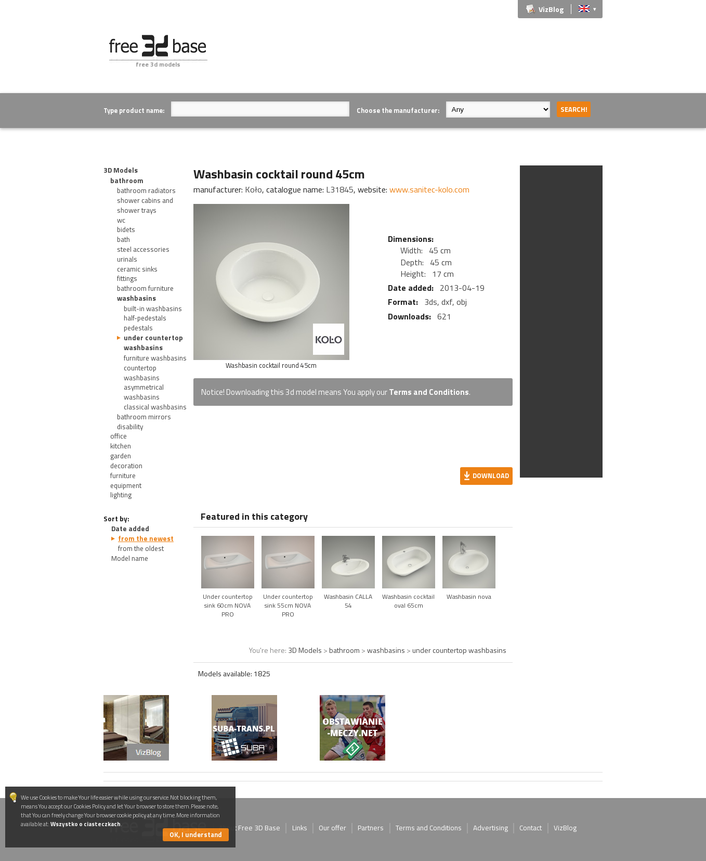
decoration (126, 465)
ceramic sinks (137, 269)
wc (121, 220)
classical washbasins (155, 407)
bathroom (126, 180)
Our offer (332, 828)
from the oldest (141, 548)
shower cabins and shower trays (145, 205)
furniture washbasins (155, 358)
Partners (371, 828)
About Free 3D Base (249, 828)
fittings (127, 278)
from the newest (146, 538)
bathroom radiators (146, 190)
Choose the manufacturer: (398, 110)
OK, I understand (195, 834)
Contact (530, 828)
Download (491, 475)
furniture (123, 475)
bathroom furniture (145, 288)
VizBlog (551, 9)
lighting (121, 495)
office (118, 436)
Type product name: (133, 110)
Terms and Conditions (429, 392)
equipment (125, 485)
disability (130, 426)
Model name (129, 558)
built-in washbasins (153, 308)
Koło (253, 189)
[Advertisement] (413, 58)
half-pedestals (145, 318)
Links (299, 828)
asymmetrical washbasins (144, 392)
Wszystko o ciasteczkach (85, 823)
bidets (126, 229)
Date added (130, 528)
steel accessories (143, 249)
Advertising (490, 828)
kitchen (120, 446)
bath (123, 239)
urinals (127, 259)
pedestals (138, 328)
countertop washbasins (142, 373)
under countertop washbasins (153, 342)
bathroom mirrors (144, 417)
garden (120, 456)
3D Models (120, 170)
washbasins (136, 298)
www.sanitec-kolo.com (429, 189)
